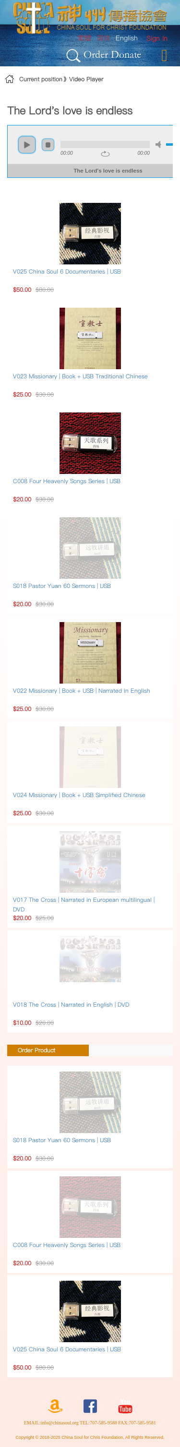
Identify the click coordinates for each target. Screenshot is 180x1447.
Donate (126, 54)
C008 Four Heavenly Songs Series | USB (66, 481)
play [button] (26, 144)
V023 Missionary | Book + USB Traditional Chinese (80, 376)
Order (96, 54)
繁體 (84, 38)
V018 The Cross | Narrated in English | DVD (71, 1004)
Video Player (86, 79)
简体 (103, 38)
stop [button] (48, 144)
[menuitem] (157, 38)
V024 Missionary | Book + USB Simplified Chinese (79, 795)
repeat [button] (105, 154)
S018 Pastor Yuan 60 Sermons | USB (62, 586)
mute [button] (160, 144)
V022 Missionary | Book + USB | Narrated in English (81, 690)
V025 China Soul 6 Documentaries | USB (67, 271)
